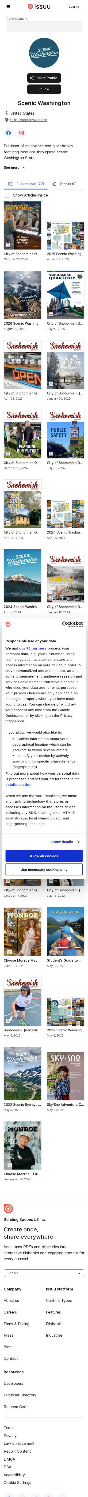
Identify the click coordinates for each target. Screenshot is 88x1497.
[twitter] (35, 1487)
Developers (13, 1372)
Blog (7, 1335)
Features (53, 1301)
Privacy (10, 1424)
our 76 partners (33, 648)
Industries (54, 1324)
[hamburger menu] (8, 6)
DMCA (9, 1448)
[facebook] (9, 1487)
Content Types (59, 1289)
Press (8, 1324)
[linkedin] (22, 1487)
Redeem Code (16, 1395)
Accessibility (14, 1463)
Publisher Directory (20, 1383)
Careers (10, 1301)
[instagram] (48, 1487)
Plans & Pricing (16, 1312)
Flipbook (53, 1312)
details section (18, 784)
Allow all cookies (44, 856)
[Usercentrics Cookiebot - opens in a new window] (63, 625)
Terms (9, 1416)
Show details (62, 842)
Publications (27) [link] (26, 173)
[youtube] (62, 1487)
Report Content (17, 1440)
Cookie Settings (17, 1471)
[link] (73, 6)
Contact (11, 1347)
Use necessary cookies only (43, 869)
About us (11, 1289)
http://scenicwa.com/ (28, 119)
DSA (7, 1455)
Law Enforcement (19, 1432)
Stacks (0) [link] (64, 173)
